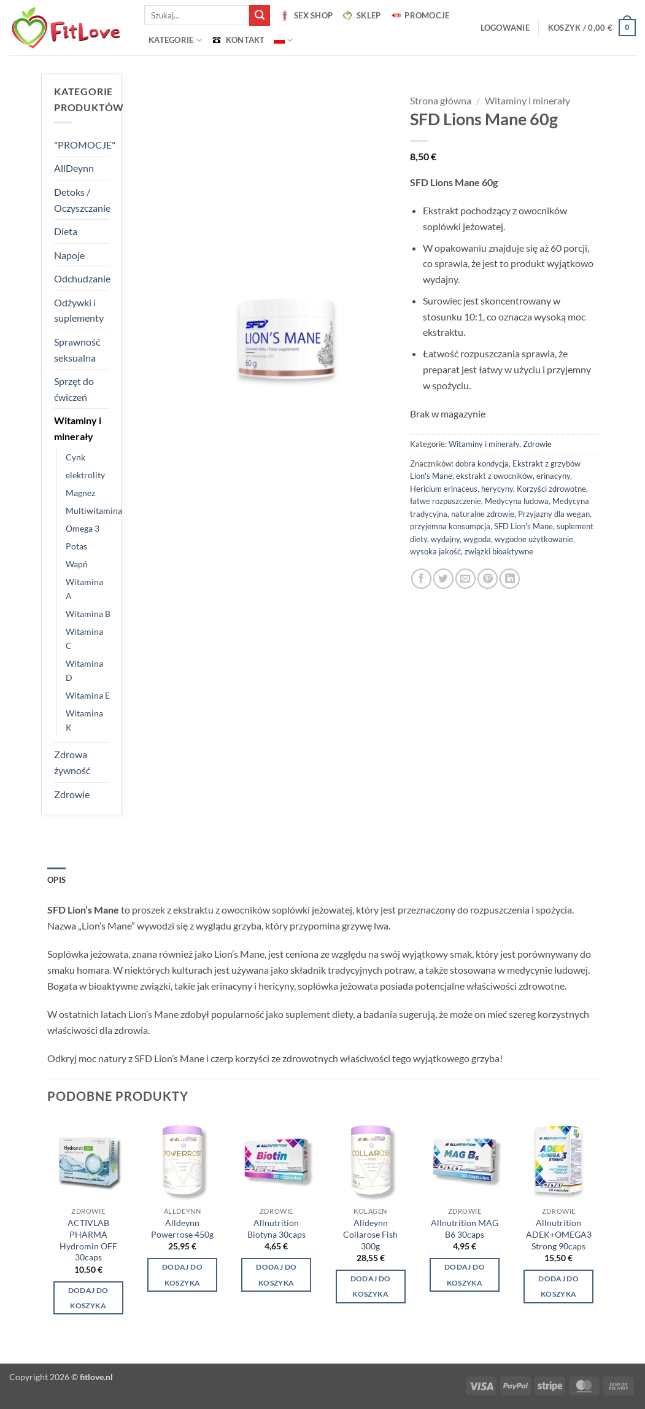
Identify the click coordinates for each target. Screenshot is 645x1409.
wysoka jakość (435, 551)
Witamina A (84, 588)
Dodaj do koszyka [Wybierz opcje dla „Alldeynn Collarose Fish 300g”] (370, 1286)
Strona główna (440, 100)
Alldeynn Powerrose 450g (182, 1228)
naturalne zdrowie (482, 514)
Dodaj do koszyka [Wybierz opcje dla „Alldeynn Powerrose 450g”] (182, 1274)
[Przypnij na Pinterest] (487, 579)
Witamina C (84, 638)
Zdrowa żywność (72, 762)
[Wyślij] (259, 15)
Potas (76, 546)
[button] (505, 27)
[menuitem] (283, 40)
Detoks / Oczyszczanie (82, 200)
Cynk (75, 457)
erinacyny (553, 476)
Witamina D (84, 670)
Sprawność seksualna (77, 349)
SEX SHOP (306, 15)
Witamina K (84, 720)
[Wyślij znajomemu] (465, 579)
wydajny (445, 539)
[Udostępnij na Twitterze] (443, 579)
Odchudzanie (82, 278)
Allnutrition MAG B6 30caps (464, 1228)
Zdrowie (72, 794)
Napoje (69, 255)
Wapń (77, 564)
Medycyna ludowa (517, 501)
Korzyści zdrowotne (551, 489)
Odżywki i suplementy (79, 310)
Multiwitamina (94, 510)
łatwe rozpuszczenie (445, 501)
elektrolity (85, 475)
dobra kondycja (482, 463)
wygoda (477, 539)
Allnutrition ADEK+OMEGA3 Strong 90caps (559, 1234)
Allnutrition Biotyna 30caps (276, 1228)
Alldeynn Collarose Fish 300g (370, 1234)
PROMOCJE (419, 15)
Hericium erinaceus (443, 489)
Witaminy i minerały (77, 428)
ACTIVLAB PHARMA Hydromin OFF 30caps (88, 1239)
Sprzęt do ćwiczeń (74, 389)
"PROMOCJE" (84, 144)
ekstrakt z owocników (494, 476)
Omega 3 (82, 528)
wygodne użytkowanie (534, 539)
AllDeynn (74, 168)
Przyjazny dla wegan (554, 514)
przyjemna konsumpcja (450, 526)
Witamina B (88, 613)
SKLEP (360, 15)
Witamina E (88, 695)
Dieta (65, 231)
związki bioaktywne (499, 551)
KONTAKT (237, 40)
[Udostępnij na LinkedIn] (510, 579)
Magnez (80, 492)
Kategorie (175, 40)
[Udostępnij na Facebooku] (421, 579)
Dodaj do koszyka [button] (88, 1298)
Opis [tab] (56, 880)
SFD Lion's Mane (523, 526)
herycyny (497, 489)
